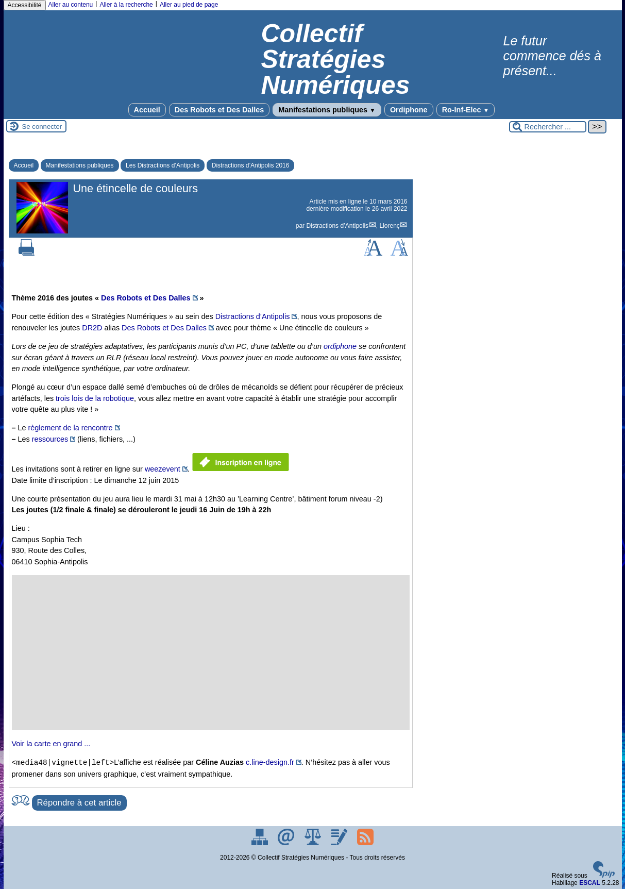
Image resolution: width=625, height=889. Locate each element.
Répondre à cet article (79, 803)
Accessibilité (25, 5)
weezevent (162, 469)
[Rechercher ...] (547, 126)
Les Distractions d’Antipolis (162, 165)
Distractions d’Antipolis (337, 225)
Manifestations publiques (327, 110)
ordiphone (340, 346)
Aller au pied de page (189, 4)
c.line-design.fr (270, 763)
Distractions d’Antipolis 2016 (251, 165)
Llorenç (389, 225)
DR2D (92, 328)
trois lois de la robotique (95, 398)
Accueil (147, 110)
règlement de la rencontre (70, 428)
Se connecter (42, 126)
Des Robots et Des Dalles (219, 110)
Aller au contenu (70, 4)
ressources (50, 439)
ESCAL (589, 882)
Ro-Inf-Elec (465, 110)
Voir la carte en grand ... (51, 744)
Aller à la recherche (126, 4)
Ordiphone (409, 110)
